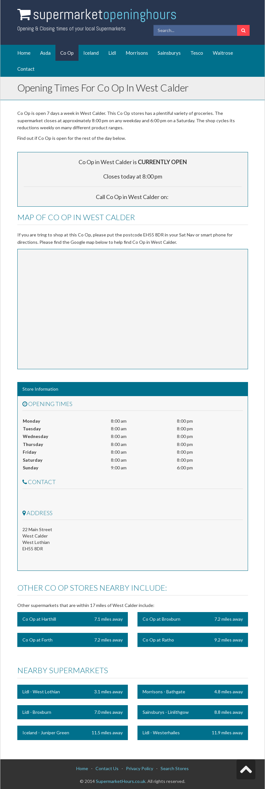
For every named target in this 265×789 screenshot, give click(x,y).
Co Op (67, 53)
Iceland (91, 53)
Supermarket (105, 14)
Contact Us (107, 768)
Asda (45, 53)
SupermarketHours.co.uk (120, 781)
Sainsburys (169, 53)
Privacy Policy (139, 768)
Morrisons (137, 53)
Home (23, 53)
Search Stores (175, 768)
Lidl (112, 53)
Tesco (196, 53)
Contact (26, 69)
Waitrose (223, 53)
